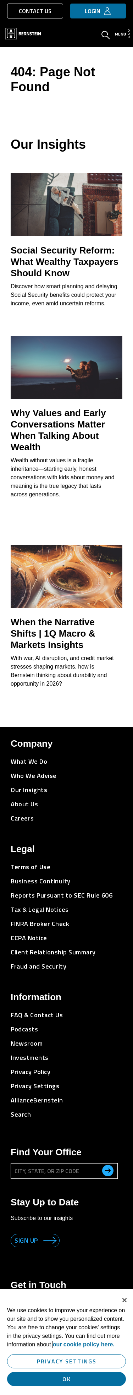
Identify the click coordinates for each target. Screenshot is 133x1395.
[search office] (107, 1170)
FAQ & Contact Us (37, 1015)
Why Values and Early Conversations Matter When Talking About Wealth (58, 430)
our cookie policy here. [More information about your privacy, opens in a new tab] (84, 1344)
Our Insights (29, 790)
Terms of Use (30, 867)
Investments (30, 1057)
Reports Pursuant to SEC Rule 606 (61, 895)
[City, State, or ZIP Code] (64, 1171)
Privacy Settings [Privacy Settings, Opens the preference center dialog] (66, 1361)
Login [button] (92, 11)
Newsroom (27, 1043)
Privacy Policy (30, 1072)
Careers (22, 818)
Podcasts (24, 1029)
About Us (24, 804)
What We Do (29, 761)
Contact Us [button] (35, 11)
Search (21, 1114)
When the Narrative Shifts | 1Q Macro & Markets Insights (53, 633)
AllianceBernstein (37, 1100)
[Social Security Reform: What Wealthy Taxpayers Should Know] (66, 204)
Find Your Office (46, 1152)
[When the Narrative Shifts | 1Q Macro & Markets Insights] (66, 576)
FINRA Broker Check (40, 923)
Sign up (26, 1240)
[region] (66, 1342)
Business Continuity (41, 881)
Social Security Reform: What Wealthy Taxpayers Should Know (64, 261)
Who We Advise (34, 775)
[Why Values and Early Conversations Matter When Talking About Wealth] (66, 367)
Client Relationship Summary (53, 952)
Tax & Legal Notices (40, 909)
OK (66, 1379)
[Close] (124, 1300)
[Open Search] (105, 36)
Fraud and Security (38, 966)
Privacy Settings (35, 1086)
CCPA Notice (29, 938)
